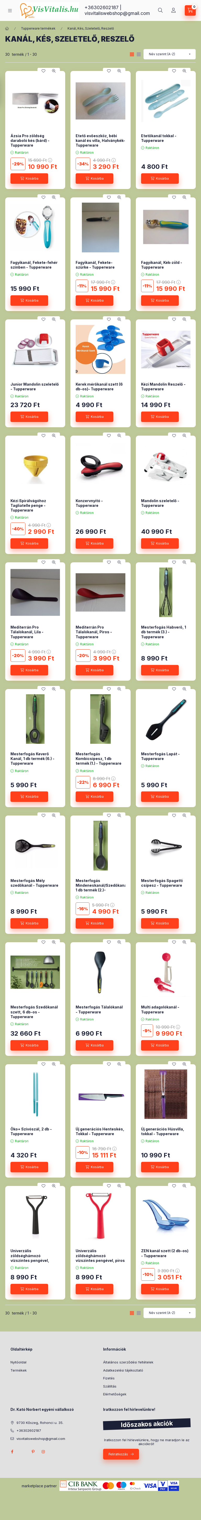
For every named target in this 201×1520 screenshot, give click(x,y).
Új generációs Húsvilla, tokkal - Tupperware (162, 1131)
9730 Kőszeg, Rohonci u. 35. (39, 1423)
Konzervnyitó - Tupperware (89, 503)
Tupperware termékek (38, 28)
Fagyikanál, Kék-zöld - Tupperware (161, 264)
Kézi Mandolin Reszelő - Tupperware (163, 386)
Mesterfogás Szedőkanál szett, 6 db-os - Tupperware (34, 1012)
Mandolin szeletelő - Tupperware (160, 503)
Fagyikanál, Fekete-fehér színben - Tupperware (34, 264)
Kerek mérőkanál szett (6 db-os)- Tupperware (99, 386)
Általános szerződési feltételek (128, 1362)
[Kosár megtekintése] (190, 10)
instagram (43, 1451)
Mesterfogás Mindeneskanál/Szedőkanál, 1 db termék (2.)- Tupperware (102, 887)
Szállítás (109, 1386)
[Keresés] (160, 10)
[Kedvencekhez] (43, 71)
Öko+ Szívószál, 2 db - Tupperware (31, 1131)
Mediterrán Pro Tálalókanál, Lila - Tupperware (26, 632)
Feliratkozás (118, 1454)
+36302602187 (102, 7)
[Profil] (173, 10)
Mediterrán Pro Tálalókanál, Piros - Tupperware (94, 632)
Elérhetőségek (114, 1394)
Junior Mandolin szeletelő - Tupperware (34, 386)
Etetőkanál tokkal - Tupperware (158, 138)
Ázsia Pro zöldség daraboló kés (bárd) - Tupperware (29, 140)
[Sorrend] (169, 54)
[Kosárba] (29, 178)
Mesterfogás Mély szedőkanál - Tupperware (34, 882)
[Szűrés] (5, 92)
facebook (12, 1451)
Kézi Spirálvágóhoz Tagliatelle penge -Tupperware (28, 505)
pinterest (33, 1451)
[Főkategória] (7, 28)
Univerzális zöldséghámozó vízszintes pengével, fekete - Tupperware (29, 1258)
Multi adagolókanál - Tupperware (160, 1009)
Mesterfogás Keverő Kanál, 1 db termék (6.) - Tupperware (32, 758)
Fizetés (109, 1378)
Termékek (18, 1370)
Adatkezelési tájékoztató (123, 1370)
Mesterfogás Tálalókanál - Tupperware (99, 1009)
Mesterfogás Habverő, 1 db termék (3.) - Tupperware (163, 632)
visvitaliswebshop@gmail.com (117, 13)
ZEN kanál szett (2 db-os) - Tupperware (164, 1253)
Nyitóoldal (18, 1362)
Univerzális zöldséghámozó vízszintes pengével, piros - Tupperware (100, 1258)
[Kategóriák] (10, 10)
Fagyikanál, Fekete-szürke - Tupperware (95, 264)
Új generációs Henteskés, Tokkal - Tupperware (100, 1131)
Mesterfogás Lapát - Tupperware (160, 756)
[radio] (139, 54)
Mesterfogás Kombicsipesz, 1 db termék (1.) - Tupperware (98, 758)
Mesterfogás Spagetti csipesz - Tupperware (162, 882)
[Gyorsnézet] (54, 71)
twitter (22, 1451)
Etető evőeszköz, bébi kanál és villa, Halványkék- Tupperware (100, 140)
